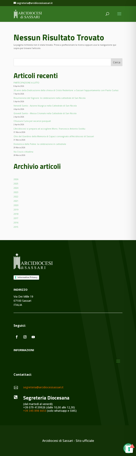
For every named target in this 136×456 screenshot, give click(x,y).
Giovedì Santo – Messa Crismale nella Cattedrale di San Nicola (45, 113)
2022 (16, 196)
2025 (16, 183)
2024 (16, 188)
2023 (16, 192)
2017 (16, 218)
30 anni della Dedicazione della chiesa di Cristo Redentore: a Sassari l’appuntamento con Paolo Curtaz (66, 90)
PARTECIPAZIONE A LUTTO (26, 82)
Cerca (116, 62)
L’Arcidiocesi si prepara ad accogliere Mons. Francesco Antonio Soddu (49, 128)
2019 (16, 209)
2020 (16, 205)
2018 (16, 214)
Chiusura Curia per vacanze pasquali (32, 121)
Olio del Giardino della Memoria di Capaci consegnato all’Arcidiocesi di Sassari (54, 136)
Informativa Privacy (27, 277)
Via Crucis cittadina (23, 151)
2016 (16, 222)
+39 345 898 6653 (34, 411)
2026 (16, 179)
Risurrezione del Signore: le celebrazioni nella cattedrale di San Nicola (49, 98)
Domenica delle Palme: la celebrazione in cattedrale (40, 144)
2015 (16, 227)
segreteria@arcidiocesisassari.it (43, 387)
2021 (16, 201)
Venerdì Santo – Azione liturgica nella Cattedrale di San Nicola (45, 105)
